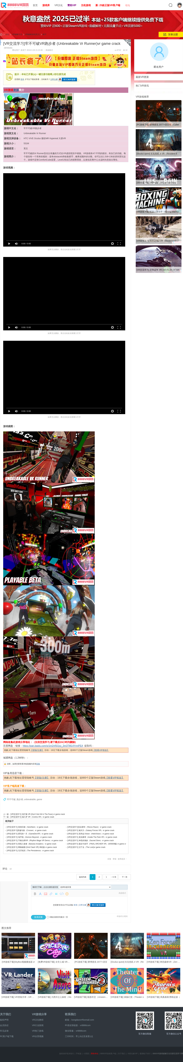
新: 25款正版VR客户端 (107, 5)
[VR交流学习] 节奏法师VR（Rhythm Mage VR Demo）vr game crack (35, 840)
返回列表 (82, 877)
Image (45, 894)
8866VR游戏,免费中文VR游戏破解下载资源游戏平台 (1, 34)
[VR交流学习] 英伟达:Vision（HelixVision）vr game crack (90, 834)
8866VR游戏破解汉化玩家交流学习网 (168, 1054)
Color (40, 894)
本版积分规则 (122, 916)
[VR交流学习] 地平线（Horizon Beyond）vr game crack (29, 837)
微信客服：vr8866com (75, 1031)
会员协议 (4, 1025)
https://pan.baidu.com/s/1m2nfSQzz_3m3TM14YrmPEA (53, 745)
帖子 (45, 34)
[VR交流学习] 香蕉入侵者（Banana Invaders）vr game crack (31, 844)
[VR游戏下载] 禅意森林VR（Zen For (164, 962)
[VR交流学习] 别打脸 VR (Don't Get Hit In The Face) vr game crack (38, 814)
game (39, 799)
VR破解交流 (17, 34)
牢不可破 (11, 799)
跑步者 (20, 799)
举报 (114, 859)
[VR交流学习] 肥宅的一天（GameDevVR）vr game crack (30, 834)
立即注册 (54, 79)
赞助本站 (94, 1054)
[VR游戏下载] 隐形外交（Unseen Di (91, 997)
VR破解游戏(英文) (32, 34)
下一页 (124, 877)
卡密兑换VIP (132, 1054)
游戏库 (46, 5)
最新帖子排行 (145, 1054)
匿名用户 (16, 50)
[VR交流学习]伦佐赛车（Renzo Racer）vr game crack (89, 827)
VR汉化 (58, 5)
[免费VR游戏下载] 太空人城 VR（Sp (55, 962)
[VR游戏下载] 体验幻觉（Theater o (127, 997)
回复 (38, 764)
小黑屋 (86, 1054)
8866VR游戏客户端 (108, 1054)
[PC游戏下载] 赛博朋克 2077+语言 (91, 962)
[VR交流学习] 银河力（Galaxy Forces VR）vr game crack (90, 830)
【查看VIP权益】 (101, 750)
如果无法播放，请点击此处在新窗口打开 (64, 249)
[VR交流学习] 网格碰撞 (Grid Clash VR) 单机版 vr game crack (32, 847)
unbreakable (30, 799)
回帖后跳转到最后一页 (57, 917)
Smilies (67, 894)
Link (51, 894)
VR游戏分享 (39, 1014)
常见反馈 (4, 1031)
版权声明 (4, 1020)
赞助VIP (71, 5)
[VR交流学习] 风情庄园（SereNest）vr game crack (27, 827)
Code (61, 894)
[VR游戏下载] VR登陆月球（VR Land (19, 997)
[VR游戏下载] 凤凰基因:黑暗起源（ (163, 997)
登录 (22, 79)
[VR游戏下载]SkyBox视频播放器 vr (18, 962)
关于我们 (5, 1014)
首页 (35, 5)
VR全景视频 (37, 1036)
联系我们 (70, 1014)
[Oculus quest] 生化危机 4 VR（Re (127, 962)
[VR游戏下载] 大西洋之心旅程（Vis (54, 997)
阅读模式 (49, 50)
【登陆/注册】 (37, 750)
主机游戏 (86, 5)
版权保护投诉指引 (66, 1054)
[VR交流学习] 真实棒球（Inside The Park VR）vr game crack (92, 837)
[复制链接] (8, 48)
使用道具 (121, 859)
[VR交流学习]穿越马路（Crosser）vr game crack (27, 830)
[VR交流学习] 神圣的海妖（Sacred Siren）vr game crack (90, 840)
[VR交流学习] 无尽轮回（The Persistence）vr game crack (30, 851)
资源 (16, 90)
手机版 (78, 1054)
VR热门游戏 (37, 1031)
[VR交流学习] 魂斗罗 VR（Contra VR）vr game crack (32, 817)
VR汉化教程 (37, 1020)
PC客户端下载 (7, 1036)
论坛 (127, 5)
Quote (56, 894)
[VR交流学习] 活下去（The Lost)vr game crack (86, 847)
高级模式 (122, 893)
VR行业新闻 (37, 1025)
